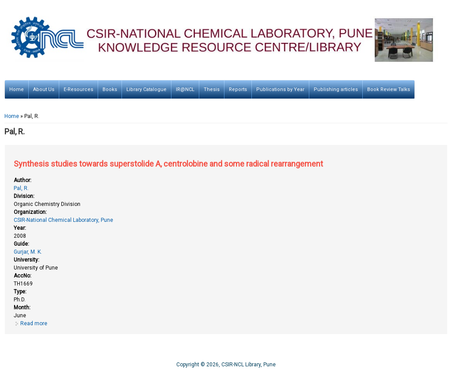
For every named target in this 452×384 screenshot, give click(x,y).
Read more (33, 323)
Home (16, 89)
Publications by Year (280, 89)
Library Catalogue (146, 89)
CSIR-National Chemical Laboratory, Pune (63, 220)
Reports (238, 89)
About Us (43, 89)
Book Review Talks (388, 89)
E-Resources (78, 89)
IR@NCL (185, 89)
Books (110, 89)
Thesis (212, 89)
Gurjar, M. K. (28, 252)
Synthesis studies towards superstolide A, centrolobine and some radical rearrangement (168, 163)
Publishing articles (336, 89)
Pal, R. (21, 188)
